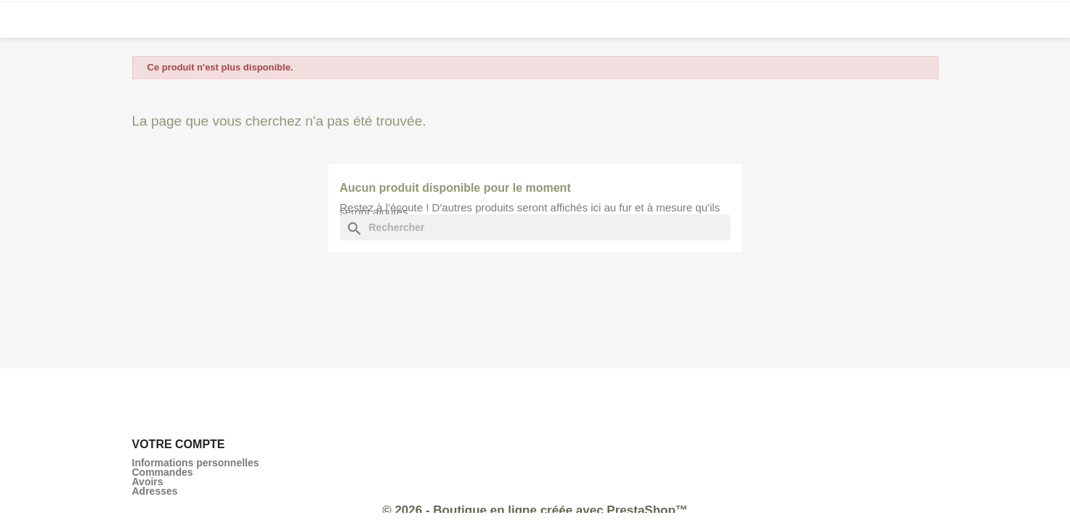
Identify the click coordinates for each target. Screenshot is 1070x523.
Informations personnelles (195, 463)
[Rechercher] (535, 227)
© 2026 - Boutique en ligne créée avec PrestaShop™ (535, 510)
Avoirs (147, 481)
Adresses (155, 491)
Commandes (162, 472)
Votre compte (178, 444)
